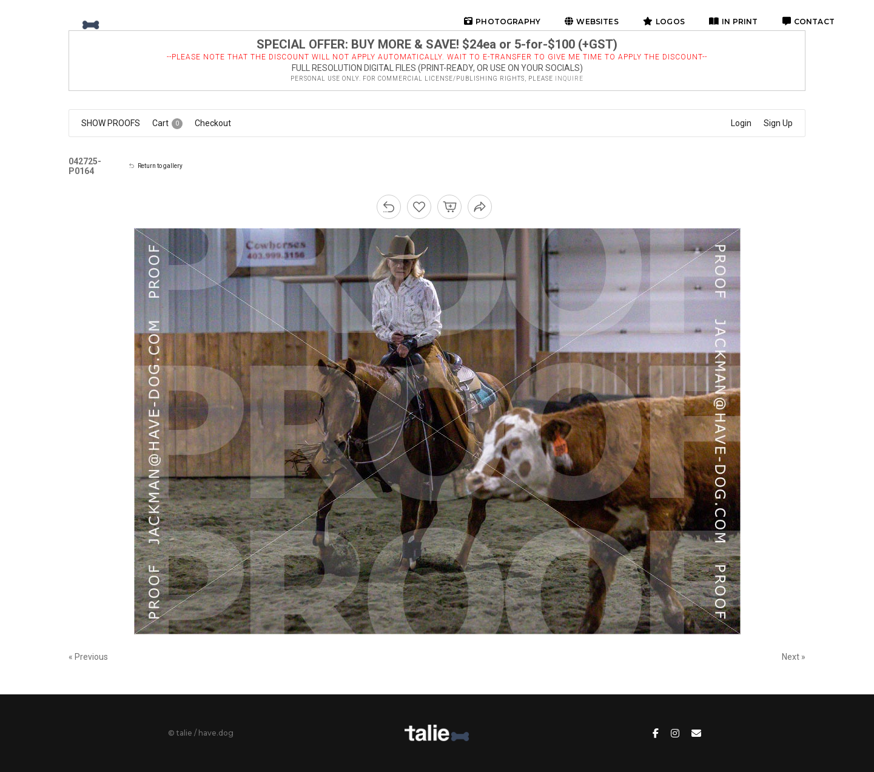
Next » (793, 657)
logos (664, 21)
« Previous (88, 657)
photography (502, 21)
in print (733, 21)
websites (592, 21)
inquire (569, 78)
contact (808, 21)
